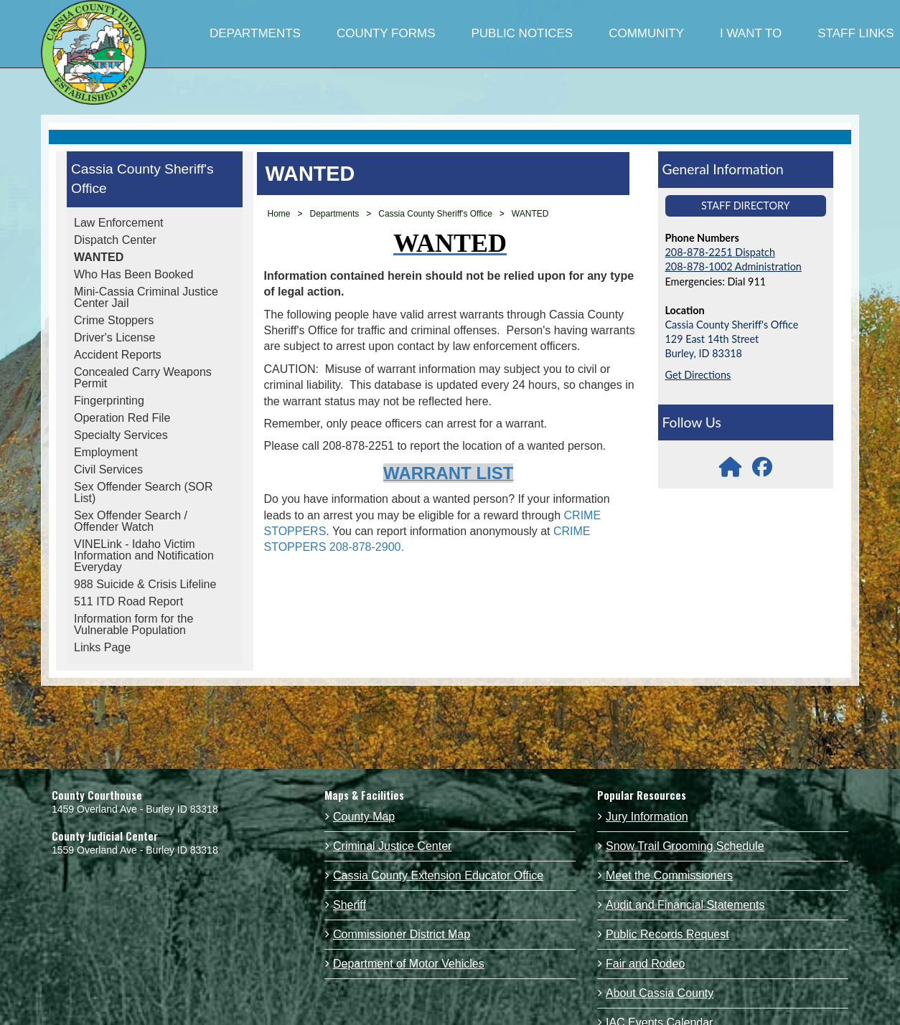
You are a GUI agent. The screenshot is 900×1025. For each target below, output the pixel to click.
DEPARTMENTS (255, 33)
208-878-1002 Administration (733, 266)
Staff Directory (745, 205)
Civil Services (108, 469)
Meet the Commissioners (669, 875)
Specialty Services (121, 435)
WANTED (98, 257)
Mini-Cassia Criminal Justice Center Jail (146, 297)
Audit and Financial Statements (685, 905)
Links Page (102, 647)
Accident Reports (117, 355)
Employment (106, 452)
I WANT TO (751, 33)
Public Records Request (667, 934)
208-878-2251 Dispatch (720, 252)
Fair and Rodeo (645, 964)
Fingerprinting (109, 401)
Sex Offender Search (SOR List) (143, 492)
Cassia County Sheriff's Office (142, 178)
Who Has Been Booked (133, 274)
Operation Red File (122, 418)
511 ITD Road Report (128, 601)
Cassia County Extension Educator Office (438, 875)
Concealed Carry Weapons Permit (143, 377)
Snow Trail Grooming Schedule (685, 846)
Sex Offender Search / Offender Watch (130, 521)
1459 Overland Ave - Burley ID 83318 (135, 809)
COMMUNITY (646, 33)
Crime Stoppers (114, 320)
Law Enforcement (119, 223)
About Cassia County (659, 993)
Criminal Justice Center (392, 846)
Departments (335, 214)
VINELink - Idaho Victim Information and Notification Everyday (144, 555)
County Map (364, 817)
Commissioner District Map (401, 934)
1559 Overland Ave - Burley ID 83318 (135, 850)
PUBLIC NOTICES (522, 33)
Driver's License (114, 337)
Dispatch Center (115, 240)
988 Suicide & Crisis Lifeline (145, 584)
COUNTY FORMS (386, 33)
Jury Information (647, 817)
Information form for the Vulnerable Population (133, 624)
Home (279, 214)
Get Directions (698, 375)
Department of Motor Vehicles (408, 964)
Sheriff (349, 905)
